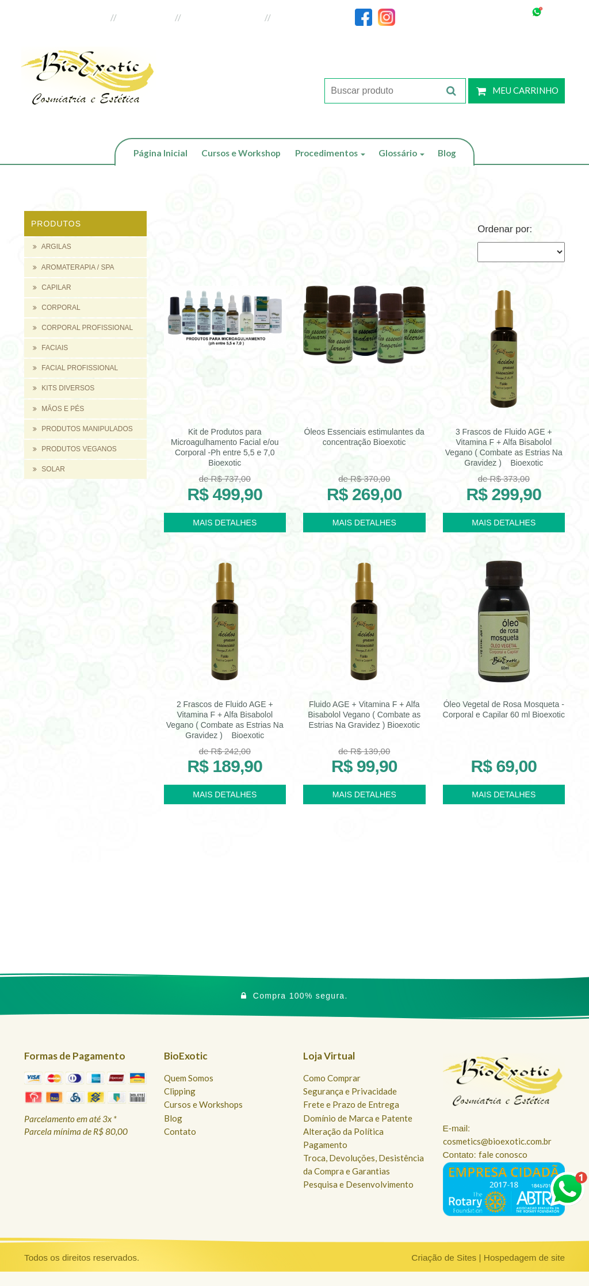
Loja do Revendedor (223, 17)
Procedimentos (330, 153)
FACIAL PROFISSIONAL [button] (75, 368)
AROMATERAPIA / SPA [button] (73, 267)
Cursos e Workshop (241, 153)
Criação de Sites (443, 1257)
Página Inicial (160, 153)
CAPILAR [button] (52, 287)
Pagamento (325, 1144)
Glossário (401, 153)
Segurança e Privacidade (350, 1091)
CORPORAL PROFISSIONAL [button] (83, 328)
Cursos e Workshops (203, 1104)
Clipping (180, 1091)
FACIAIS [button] (50, 348)
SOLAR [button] (49, 469)
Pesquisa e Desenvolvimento (358, 1184)
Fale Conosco (301, 17)
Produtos (56, 223)
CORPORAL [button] (57, 308)
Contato (180, 1131)
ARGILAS (52, 247)
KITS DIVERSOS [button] (63, 388)
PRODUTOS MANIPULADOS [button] (83, 429)
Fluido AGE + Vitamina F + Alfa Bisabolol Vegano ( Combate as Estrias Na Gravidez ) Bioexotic (364, 715)
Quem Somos (188, 1078)
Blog (447, 153)
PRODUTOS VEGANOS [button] (75, 449)
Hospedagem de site (524, 1257)
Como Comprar (332, 1078)
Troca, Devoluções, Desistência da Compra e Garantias (363, 1164)
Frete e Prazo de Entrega (351, 1104)
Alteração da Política (343, 1131)
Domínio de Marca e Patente (357, 1118)
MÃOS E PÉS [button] (58, 409)
